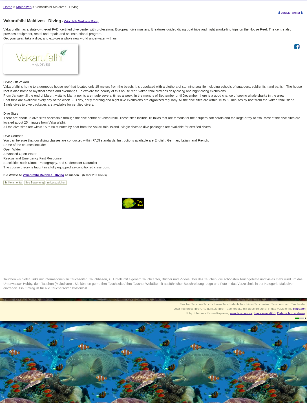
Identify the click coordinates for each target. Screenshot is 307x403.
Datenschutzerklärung (291, 313)
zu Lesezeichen (56, 182)
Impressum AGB (265, 313)
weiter (298, 12)
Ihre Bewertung (34, 182)
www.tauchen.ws (241, 313)
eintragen (299, 308)
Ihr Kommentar (13, 182)
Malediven (23, 7)
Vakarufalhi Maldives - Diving (81, 21)
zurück (283, 12)
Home (7, 7)
